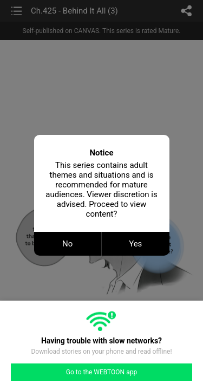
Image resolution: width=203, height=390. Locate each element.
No (67, 244)
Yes (135, 244)
